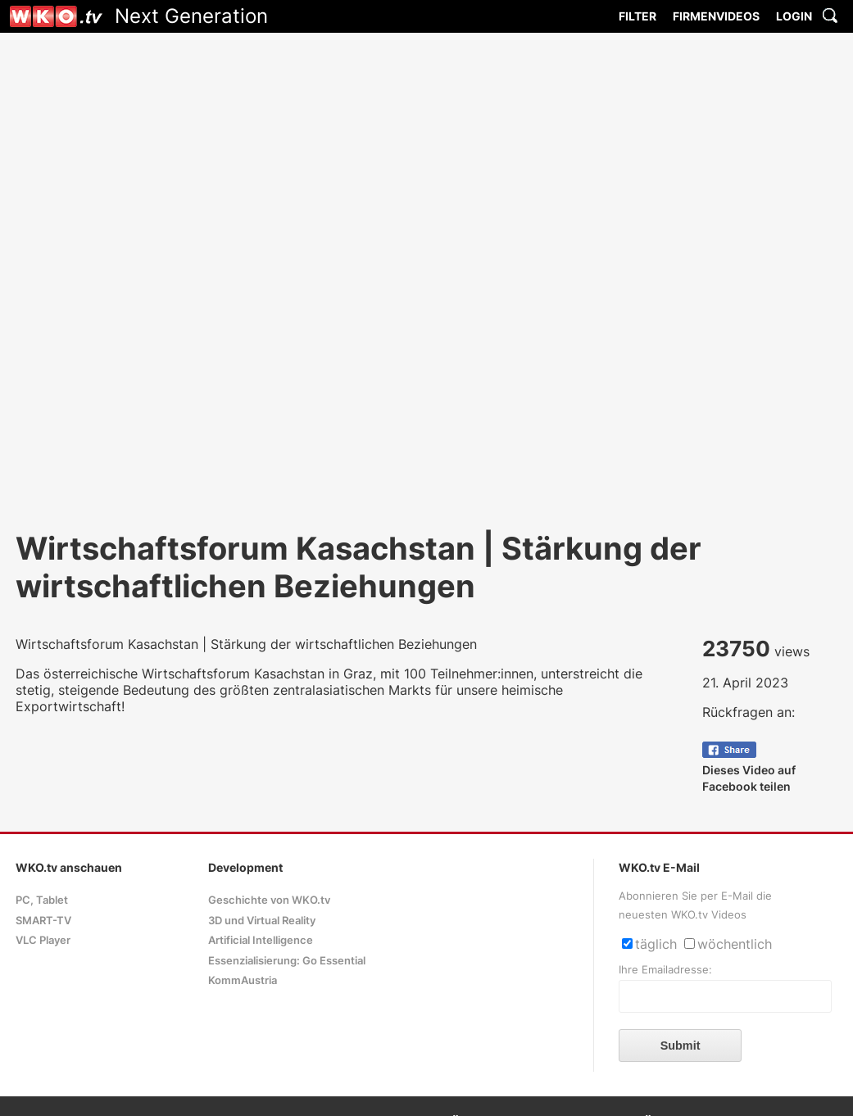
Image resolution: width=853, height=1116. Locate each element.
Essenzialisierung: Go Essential (286, 961)
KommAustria (242, 980)
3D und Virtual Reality (261, 920)
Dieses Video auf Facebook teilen (749, 769)
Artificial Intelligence (260, 940)
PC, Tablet (42, 900)
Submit (680, 1045)
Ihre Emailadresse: (665, 970)
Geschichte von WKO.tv (269, 900)
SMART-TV (43, 920)
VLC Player (43, 940)
